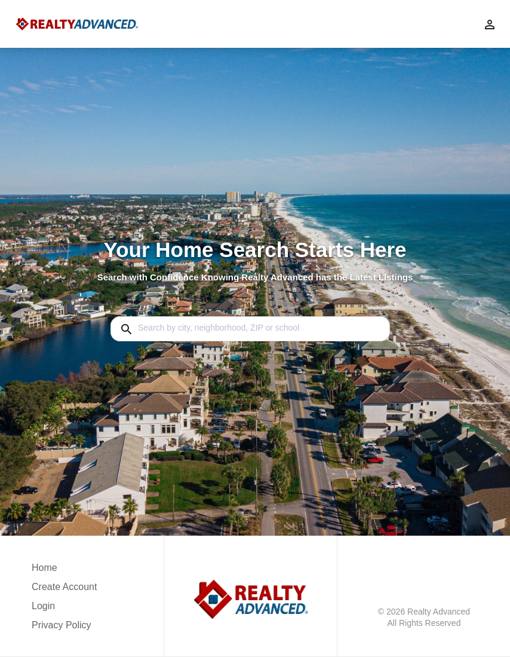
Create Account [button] (64, 587)
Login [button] (43, 606)
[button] (64, 609)
